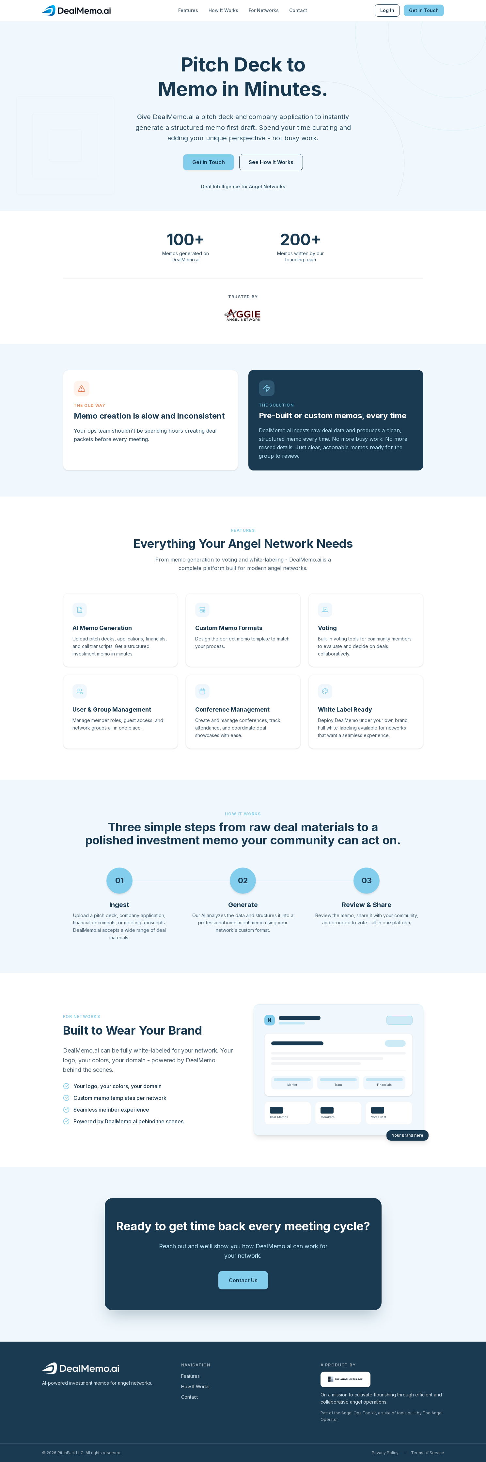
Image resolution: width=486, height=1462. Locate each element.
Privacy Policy (385, 1452)
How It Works (223, 10)
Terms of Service (427, 1452)
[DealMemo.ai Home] (76, 10)
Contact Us (243, 1280)
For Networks (264, 10)
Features (188, 10)
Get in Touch (424, 10)
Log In (387, 10)
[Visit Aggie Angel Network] (243, 315)
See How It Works (271, 162)
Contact (298, 10)
